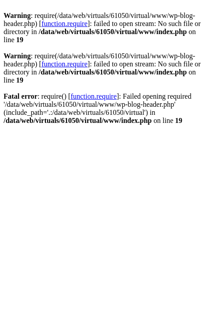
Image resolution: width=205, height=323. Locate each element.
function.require (64, 23)
